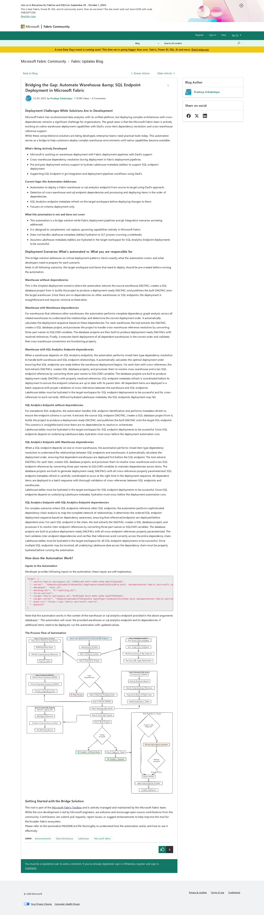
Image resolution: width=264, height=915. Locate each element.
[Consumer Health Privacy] (67, 904)
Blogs (136, 26)
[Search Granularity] (147, 43)
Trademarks (234, 892)
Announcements (43, 838)
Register (199, 34)
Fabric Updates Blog (87, 61)
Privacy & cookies (198, 892)
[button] (168, 85)
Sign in (212, 34)
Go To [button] (235, 35)
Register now (28, 16)
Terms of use (217, 892)
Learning (149, 26)
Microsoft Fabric (102, 838)
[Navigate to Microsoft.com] (30, 26)
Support (164, 26)
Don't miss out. (200, 49)
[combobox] (202, 43)
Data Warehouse (64, 838)
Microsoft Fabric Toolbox (67, 807)
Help (223, 34)
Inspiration (92, 26)
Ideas (106, 26)
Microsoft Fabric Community (43, 61)
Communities (121, 26)
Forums (77, 26)
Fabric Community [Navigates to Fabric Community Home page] (57, 26)
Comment (30, 868)
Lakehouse (83, 838)
